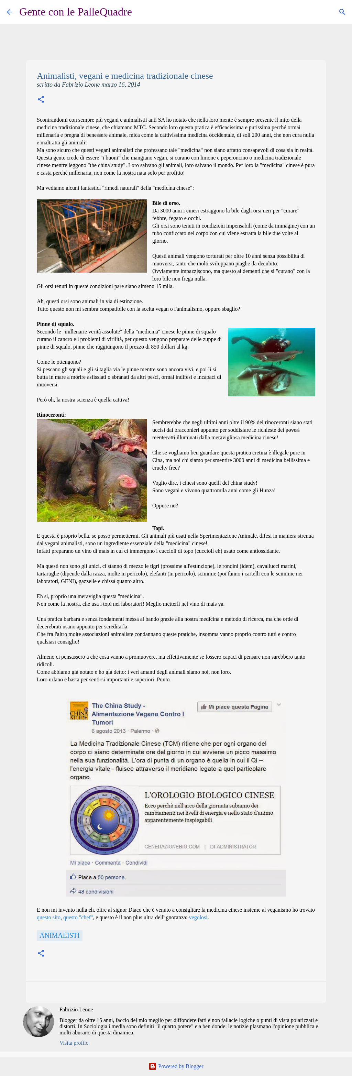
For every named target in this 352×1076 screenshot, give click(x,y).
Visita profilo (74, 1043)
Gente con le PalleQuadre (75, 12)
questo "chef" (78, 917)
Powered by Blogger (176, 1066)
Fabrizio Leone (76, 1009)
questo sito (48, 917)
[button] (41, 100)
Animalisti (60, 935)
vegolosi (198, 917)
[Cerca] (142, 12)
